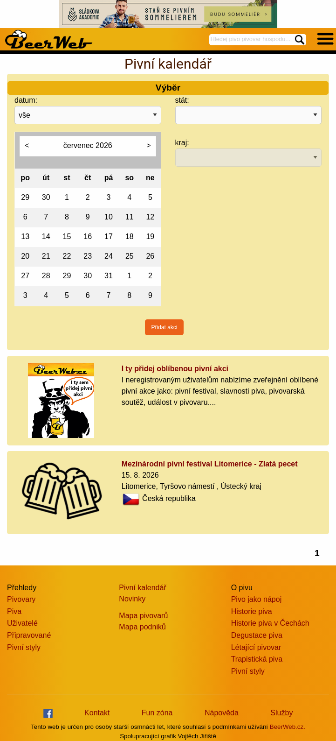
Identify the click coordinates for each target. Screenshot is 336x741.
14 (46, 236)
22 (67, 256)
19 (150, 236)
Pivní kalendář (142, 588)
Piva (14, 611)
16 (87, 236)
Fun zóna (157, 713)
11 (129, 217)
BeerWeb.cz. (287, 726)
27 (25, 276)
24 (108, 256)
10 (108, 217)
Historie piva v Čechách (270, 623)
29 (25, 197)
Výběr (168, 87)
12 (150, 217)
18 (129, 236)
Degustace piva (256, 635)
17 (108, 236)
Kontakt (97, 713)
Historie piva (251, 611)
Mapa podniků (142, 627)
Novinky (132, 599)
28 (46, 276)
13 (25, 236)
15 (67, 236)
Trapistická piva (257, 659)
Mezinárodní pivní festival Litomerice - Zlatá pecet (210, 464)
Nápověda (222, 713)
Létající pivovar (256, 647)
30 (46, 197)
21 (46, 256)
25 (129, 256)
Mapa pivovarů (143, 616)
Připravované (29, 635)
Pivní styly (24, 647)
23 (87, 256)
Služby (281, 713)
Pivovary (21, 599)
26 (150, 256)
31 (108, 276)
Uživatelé (22, 623)
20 (25, 256)
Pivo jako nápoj (256, 599)
